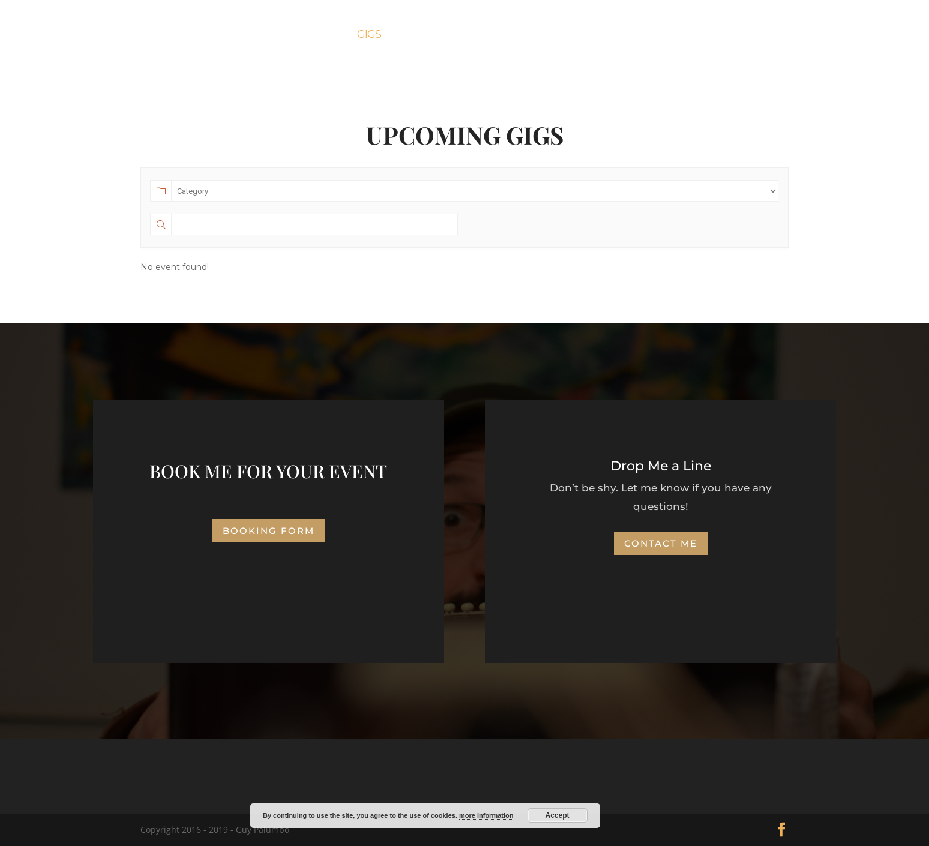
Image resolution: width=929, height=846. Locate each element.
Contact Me (638, 35)
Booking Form (499, 35)
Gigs (369, 35)
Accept (558, 815)
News (572, 35)
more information (486, 815)
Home (272, 35)
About (322, 35)
